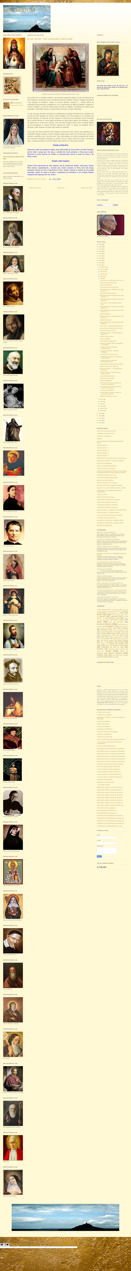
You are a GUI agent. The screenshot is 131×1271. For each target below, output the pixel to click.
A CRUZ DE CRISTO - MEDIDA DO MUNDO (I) (109, 774)
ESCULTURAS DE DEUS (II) (107, 376)
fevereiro (102, 408)
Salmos (99, 651)
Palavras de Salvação (116, 643)
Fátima (121, 626)
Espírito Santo (121, 624)
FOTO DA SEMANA (105, 339)
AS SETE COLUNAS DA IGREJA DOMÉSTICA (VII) (108, 347)
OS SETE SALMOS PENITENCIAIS (106, 746)
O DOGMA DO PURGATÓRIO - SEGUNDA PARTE (110, 523)
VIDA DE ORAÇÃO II (105, 314)
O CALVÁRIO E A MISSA (103, 784)
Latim (102, 637)
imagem (113, 633)
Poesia (107, 645)
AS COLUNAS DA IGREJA (107, 390)
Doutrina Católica (104, 624)
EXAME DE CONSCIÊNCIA (104, 436)
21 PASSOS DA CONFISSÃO (104, 737)
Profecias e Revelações (120, 645)
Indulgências (105, 635)
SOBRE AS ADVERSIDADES (104, 576)
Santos (108, 651)
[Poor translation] (6, 1244)
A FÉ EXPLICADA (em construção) (106, 468)
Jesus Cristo (124, 635)
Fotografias (104, 630)
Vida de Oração (123, 655)
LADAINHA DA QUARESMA (104, 715)
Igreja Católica (101, 633)
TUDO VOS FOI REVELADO (104, 463)
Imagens (123, 633)
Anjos (110, 611)
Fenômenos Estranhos (106, 628)
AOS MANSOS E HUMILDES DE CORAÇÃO (111, 364)
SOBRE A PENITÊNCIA (103, 724)
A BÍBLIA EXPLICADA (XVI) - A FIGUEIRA (108, 546)
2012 (100, 422)
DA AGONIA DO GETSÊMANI (104, 779)
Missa (98, 640)
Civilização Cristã (113, 618)
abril (101, 403)
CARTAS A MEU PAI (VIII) (106, 336)
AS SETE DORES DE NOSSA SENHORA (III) (109, 771)
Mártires (99, 638)
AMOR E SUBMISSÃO (106, 380)
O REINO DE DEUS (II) (106, 285)
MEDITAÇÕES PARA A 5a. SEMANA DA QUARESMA (111, 761)
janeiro (102, 410)
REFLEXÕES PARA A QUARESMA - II (107, 810)
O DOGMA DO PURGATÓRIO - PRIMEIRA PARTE (110, 520)
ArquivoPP (117, 611)
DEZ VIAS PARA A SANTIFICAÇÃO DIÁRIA (111, 328)
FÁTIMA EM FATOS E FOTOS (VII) (109, 354)
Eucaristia (99, 626)
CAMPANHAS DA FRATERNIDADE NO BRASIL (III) (110, 821)
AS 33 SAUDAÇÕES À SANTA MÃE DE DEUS (109, 562)
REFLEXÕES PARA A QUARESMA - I (107, 808)
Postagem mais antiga (86, 187)
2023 (100, 251)
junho (101, 399)
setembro (102, 274)
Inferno (114, 635)
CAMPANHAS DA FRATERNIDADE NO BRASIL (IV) (110, 823)
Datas (99, 622)
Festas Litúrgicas (122, 628)
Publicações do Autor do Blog (112, 647)
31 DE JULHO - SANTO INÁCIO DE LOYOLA (111, 280)
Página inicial (60, 187)
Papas (99, 645)
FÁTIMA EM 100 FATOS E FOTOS (106, 433)
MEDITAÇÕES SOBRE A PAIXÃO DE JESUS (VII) (110, 802)
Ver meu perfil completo (17, 105)
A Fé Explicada (114, 609)
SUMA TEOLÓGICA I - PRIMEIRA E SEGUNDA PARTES (112, 510)
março (102, 406)
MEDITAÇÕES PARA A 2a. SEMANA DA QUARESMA (111, 753)
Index (98, 635)
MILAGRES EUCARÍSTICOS (104, 525)
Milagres (115, 638)
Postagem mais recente (35, 187)
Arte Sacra (109, 613)
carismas (126, 614)
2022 (100, 253)
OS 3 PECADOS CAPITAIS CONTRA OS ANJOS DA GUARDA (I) (110, 393)
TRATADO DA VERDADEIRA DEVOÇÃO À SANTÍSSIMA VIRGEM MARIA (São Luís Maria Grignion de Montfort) (112, 471)
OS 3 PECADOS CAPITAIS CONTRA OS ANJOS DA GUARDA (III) (110, 383)
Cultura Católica (118, 620)
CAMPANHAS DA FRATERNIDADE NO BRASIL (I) (110, 815)
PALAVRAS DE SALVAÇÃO (107, 378)
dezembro (103, 267)
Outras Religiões (101, 643)
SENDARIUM (19, 10)
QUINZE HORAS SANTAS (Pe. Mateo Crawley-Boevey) (111, 458)
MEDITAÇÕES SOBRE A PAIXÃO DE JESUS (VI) (110, 800)
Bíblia (122, 613)
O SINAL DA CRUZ (102, 494)
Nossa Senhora (123, 640)
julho (101, 278)
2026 (100, 244)
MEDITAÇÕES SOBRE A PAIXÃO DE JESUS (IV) (110, 795)
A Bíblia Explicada (102, 609)
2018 (100, 262)
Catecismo (102, 616)
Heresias (123, 631)
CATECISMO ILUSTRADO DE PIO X (106, 431)
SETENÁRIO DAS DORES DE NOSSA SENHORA (110, 764)
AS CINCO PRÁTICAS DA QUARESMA (107, 731)
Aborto (105, 611)
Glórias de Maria (113, 631)
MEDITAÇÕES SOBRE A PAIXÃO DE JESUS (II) (109, 790)
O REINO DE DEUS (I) (106, 320)
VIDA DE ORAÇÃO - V (103, 455)
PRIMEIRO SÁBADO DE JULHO (108, 396)
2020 (100, 258)
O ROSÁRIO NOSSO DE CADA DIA (106, 517)
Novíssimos (110, 642)
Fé (127, 626)
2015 (100, 415)
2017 (100, 265)
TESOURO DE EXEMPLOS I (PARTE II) (107, 505)
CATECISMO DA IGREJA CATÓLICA (106, 475)
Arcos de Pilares (17, 103)
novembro (103, 269)
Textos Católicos (115, 653)
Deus (110, 622)
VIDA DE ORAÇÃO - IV (103, 453)
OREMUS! (99, 438)
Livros (123, 637)
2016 (100, 413)
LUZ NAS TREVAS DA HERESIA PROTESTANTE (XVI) (108, 361)
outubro (102, 271)
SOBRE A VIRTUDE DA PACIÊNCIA (109, 366)
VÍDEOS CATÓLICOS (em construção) (107, 482)
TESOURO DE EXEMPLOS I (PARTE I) (107, 502)
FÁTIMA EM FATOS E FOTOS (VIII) (109, 287)
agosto (102, 276)
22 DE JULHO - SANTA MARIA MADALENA (111, 326)
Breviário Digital (102, 614)
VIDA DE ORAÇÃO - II (103, 448)
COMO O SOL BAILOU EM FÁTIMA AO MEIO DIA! (110, 583)
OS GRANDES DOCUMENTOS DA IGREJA (108, 499)
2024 (100, 249)
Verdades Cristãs (102, 655)
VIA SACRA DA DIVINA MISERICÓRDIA (107, 477)
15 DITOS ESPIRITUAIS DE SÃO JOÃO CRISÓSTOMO (111, 590)
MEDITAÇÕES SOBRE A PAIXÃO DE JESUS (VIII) (110, 805)
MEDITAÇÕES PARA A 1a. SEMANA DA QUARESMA (111, 751)
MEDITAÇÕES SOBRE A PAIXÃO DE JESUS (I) (109, 787)
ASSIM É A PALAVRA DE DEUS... (108, 282)
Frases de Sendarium (119, 630)
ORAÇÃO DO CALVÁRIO (103, 712)
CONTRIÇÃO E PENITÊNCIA (104, 729)
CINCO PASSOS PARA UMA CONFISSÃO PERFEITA (111, 739)
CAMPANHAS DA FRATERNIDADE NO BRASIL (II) (110, 818)
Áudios (116, 613)
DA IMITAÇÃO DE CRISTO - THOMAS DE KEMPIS (110, 460)
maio (101, 401)
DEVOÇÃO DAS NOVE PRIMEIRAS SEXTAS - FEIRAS (111, 488)
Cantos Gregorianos (116, 614)
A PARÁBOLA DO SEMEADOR (108, 341)
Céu (124, 616)
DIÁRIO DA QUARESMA (103, 721)
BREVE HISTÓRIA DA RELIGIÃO (105, 497)
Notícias (103, 642)
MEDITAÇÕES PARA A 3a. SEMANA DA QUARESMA (111, 756)
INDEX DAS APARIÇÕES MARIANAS (107, 466)
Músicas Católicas (109, 640)
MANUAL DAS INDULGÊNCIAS (105, 480)
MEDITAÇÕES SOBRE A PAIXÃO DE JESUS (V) (109, 797)
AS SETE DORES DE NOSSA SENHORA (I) (108, 766)
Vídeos (114, 657)
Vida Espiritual (103, 657)
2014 (100, 418)
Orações (121, 642)
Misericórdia (123, 638)
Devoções (120, 622)
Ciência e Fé (100, 618)
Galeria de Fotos (101, 631)
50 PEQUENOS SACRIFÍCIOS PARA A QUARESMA (110, 748)
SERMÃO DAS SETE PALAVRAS (105, 782)
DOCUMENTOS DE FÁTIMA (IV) (108, 293)
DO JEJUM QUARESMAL (103, 726)
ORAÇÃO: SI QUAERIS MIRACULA (106, 532)
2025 (100, 246)
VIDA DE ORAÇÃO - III (103, 450)
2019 (100, 260)
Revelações (112, 649)
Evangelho (109, 626)
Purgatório (100, 649)
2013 (100, 420)
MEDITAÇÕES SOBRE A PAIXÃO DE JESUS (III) (110, 792)
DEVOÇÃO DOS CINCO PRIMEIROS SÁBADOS (109, 485)
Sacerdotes (122, 649)
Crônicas (107, 620)
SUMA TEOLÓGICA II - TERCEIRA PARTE (108, 512)
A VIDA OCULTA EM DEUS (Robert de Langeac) (109, 515)
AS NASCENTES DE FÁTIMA (107, 330)
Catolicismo (114, 616)
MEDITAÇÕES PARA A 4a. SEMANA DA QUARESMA (111, 759)
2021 (100, 256)
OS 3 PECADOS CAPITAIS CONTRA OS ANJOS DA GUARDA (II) (110, 387)
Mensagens (107, 638)
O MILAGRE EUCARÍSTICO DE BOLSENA (108, 539)
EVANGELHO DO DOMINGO (104, 569)
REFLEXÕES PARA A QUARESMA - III (107, 813)
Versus (114, 655)
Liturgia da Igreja (114, 637)
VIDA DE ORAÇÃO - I (102, 445)
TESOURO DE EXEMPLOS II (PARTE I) (107, 507)
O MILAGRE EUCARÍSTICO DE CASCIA (107, 597)
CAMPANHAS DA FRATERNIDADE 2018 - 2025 (109, 826)
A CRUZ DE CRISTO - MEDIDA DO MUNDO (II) (109, 777)
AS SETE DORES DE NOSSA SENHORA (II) (108, 769)
